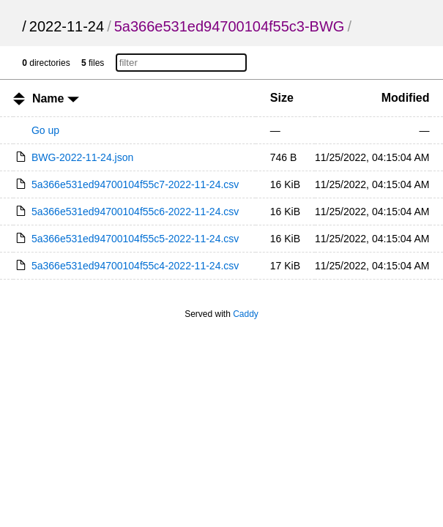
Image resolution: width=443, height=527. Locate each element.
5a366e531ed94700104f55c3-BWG (229, 26)
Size (282, 97)
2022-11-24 (66, 26)
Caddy (245, 314)
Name (55, 98)
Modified (405, 97)
